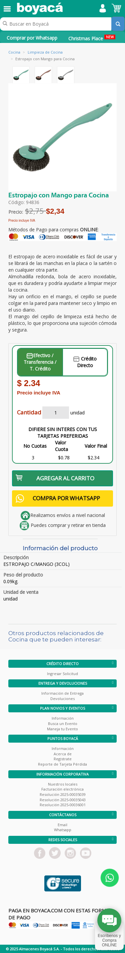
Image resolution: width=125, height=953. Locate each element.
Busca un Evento (62, 723)
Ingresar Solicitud (62, 673)
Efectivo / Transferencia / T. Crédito (40, 362)
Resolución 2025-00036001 (63, 804)
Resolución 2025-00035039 (63, 794)
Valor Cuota (61, 445)
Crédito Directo (85, 362)
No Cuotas (35, 446)
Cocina (14, 52)
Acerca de (63, 753)
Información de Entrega (62, 693)
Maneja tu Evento (62, 728)
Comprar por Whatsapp (32, 38)
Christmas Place (91, 38)
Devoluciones (62, 698)
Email (62, 824)
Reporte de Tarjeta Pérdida (62, 764)
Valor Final (96, 446)
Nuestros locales (62, 784)
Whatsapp (62, 829)
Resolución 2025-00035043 (63, 799)
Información (63, 718)
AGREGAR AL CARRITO (55, 478)
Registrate (63, 758)
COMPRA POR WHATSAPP (58, 498)
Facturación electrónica (62, 789)
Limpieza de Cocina (45, 52)
